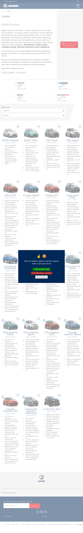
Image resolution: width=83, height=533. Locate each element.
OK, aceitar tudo (41, 269)
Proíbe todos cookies (41, 273)
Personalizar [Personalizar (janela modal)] (41, 277)
